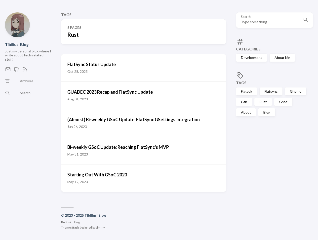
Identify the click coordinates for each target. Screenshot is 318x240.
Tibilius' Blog (17, 44)
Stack (75, 227)
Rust (263, 102)
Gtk (244, 102)
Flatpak (246, 91)
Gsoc (283, 102)
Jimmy (100, 227)
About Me (282, 57)
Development (251, 57)
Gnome (295, 91)
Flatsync (271, 91)
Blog (266, 112)
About (246, 112)
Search (246, 17)
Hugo (77, 222)
